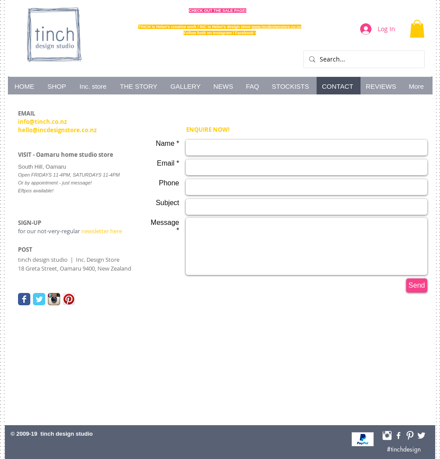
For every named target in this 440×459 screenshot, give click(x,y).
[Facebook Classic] (24, 299)
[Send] (416, 285)
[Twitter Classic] (39, 299)
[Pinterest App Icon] (69, 299)
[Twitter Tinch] (421, 435)
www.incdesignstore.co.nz (276, 27)
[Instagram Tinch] (387, 435)
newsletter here (70, 231)
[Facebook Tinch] (398, 435)
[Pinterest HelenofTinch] (410, 435)
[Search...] (363, 59)
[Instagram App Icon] (54, 299)
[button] (417, 29)
